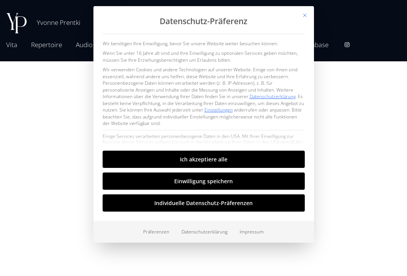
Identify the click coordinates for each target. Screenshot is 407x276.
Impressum (252, 231)
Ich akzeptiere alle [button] (203, 159)
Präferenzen (156, 231)
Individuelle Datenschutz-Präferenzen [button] (203, 203)
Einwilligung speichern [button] (203, 181)
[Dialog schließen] (305, 15)
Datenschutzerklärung (273, 96)
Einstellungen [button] (218, 110)
